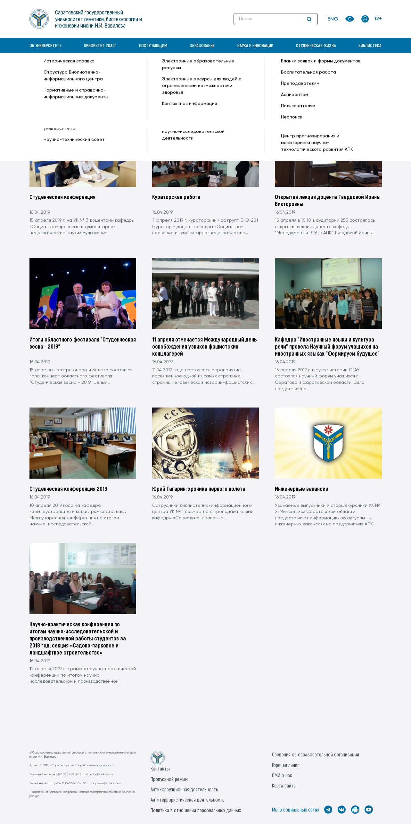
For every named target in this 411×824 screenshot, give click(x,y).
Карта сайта (284, 785)
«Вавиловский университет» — (62, 69)
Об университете (45, 45)
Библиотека (370, 45)
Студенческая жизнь (316, 45)
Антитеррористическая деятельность (188, 799)
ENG (332, 19)
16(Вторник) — (170, 69)
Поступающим (153, 45)
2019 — (124, 69)
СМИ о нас (282, 775)
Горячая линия (286, 765)
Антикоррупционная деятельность (184, 789)
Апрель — (143, 69)
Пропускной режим (169, 779)
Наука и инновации (255, 45)
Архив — (106, 69)
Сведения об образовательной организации (315, 754)
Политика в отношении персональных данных (196, 810)
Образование (202, 45)
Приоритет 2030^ (100, 45)
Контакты (160, 768)
